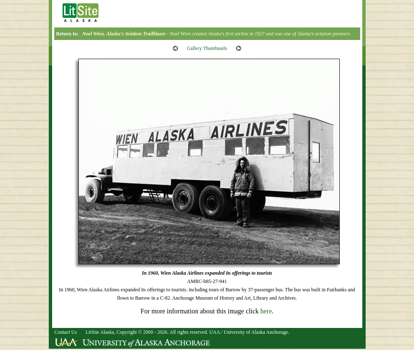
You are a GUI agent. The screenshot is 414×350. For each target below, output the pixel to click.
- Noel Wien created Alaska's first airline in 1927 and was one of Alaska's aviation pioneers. (258, 34)
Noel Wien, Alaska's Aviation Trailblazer (124, 34)
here (266, 311)
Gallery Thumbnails (207, 48)
